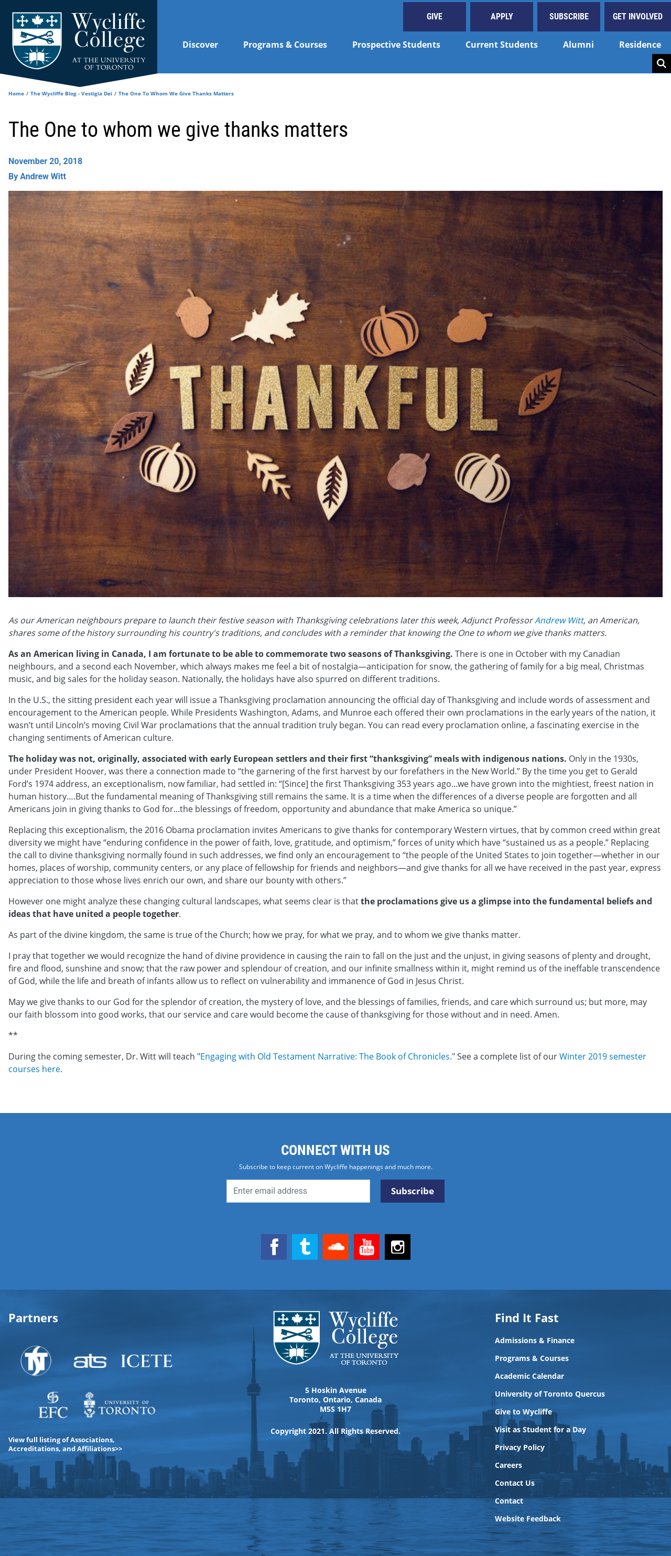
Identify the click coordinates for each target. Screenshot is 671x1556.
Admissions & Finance (535, 1340)
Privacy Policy (520, 1447)
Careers (508, 1465)
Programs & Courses (285, 44)
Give (434, 16)
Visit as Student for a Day (540, 1429)
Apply (502, 16)
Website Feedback (528, 1518)
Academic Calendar (529, 1376)
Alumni (578, 44)
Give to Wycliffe (523, 1411)
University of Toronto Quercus (550, 1394)
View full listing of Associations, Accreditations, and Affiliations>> (65, 1444)
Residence (640, 44)
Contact (509, 1501)
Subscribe (569, 16)
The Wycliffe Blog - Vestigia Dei (71, 93)
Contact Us (515, 1483)
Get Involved (638, 16)
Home (16, 93)
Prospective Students (396, 44)
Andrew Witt (559, 620)
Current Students (502, 44)
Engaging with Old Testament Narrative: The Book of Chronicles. (326, 1056)
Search (661, 63)
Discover (200, 44)
